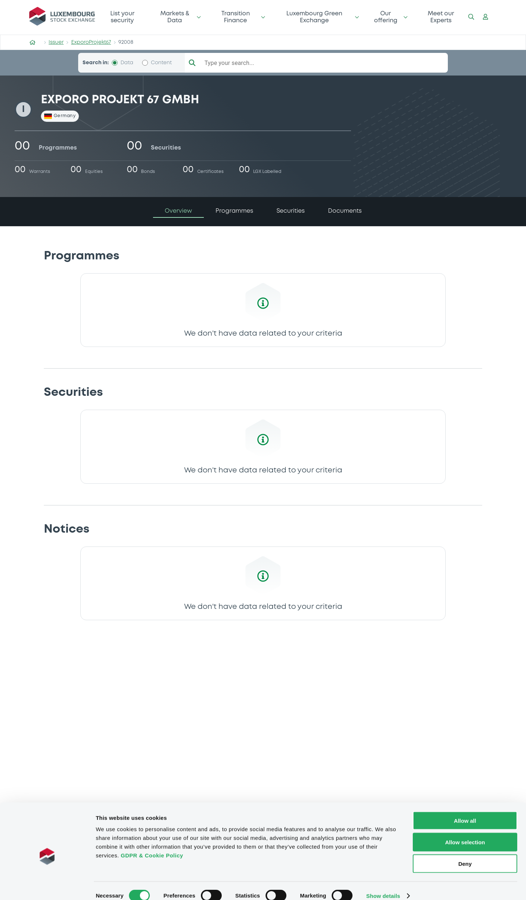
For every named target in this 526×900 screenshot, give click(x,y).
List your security (122, 17)
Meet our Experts (441, 17)
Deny (465, 853)
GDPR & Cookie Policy (152, 845)
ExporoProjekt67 (91, 42)
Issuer (56, 42)
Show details (383, 885)
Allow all (465, 810)
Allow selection (465, 832)
